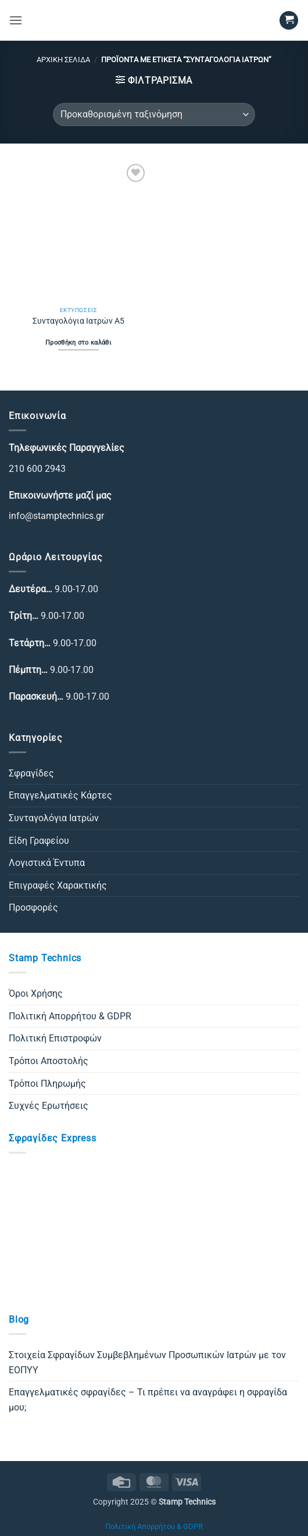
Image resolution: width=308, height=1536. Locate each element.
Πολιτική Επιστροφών (55, 1038)
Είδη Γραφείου (39, 840)
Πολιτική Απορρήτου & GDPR (70, 1016)
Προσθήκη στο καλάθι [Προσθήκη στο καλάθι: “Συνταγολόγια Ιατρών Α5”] (78, 342)
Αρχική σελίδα (63, 59)
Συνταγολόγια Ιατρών (54, 818)
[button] (16, 20)
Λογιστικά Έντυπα (47, 862)
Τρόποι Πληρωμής (47, 1083)
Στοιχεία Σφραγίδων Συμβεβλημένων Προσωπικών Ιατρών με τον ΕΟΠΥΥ (147, 1362)
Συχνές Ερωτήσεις (48, 1105)
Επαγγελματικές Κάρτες (60, 795)
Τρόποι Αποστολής (48, 1060)
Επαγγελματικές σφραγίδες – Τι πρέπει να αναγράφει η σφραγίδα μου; (148, 1400)
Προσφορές (33, 907)
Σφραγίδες (31, 773)
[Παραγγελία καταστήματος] (154, 114)
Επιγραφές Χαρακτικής (58, 885)
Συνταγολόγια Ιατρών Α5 (78, 320)
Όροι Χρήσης (36, 993)
